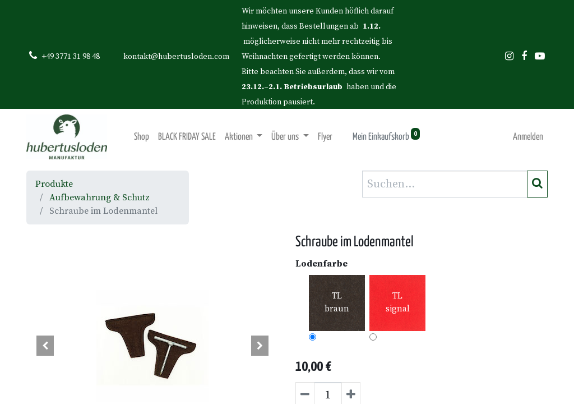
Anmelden (528, 137)
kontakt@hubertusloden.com (176, 57)
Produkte (54, 184)
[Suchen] (537, 184)
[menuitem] (141, 137)
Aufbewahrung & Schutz (99, 197)
